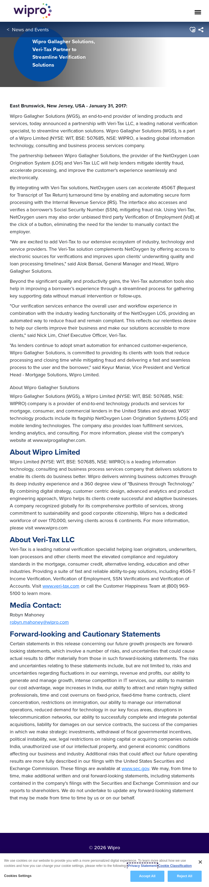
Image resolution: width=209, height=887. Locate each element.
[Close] (200, 862)
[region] (104, 870)
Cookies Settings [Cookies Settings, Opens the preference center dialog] (18, 876)
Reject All (184, 876)
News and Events (30, 29)
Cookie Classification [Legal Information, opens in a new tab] (175, 866)
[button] (192, 30)
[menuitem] (201, 30)
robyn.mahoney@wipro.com (39, 622)
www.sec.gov (135, 768)
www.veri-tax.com (60, 585)
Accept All (147, 876)
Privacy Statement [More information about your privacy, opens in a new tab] (142, 866)
